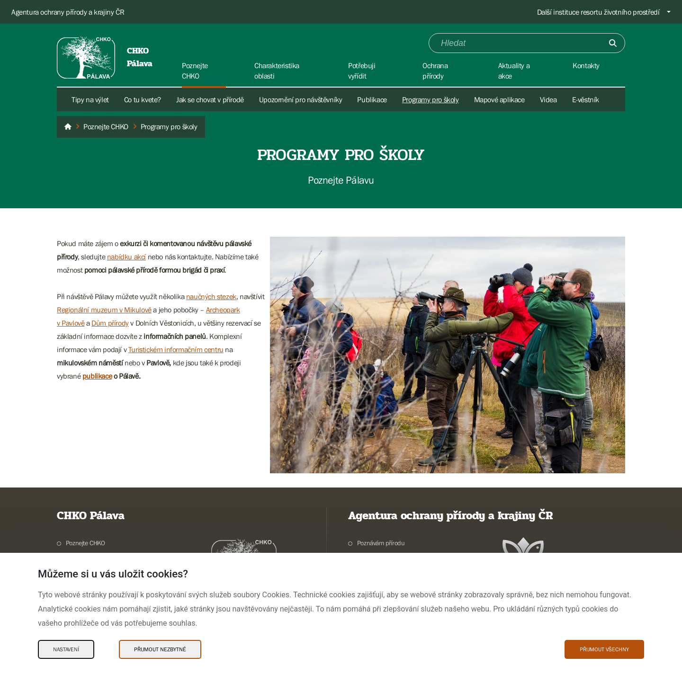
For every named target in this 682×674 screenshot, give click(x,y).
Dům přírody (110, 323)
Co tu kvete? (142, 99)
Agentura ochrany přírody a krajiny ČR (67, 12)
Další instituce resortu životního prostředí (598, 12)
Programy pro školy (430, 99)
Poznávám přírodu (381, 543)
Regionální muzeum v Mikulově (104, 309)
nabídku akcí (126, 256)
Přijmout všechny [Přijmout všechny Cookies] (604, 649)
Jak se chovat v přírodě (210, 99)
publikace (97, 376)
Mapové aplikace (499, 99)
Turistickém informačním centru (176, 349)
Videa (548, 99)
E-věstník (585, 99)
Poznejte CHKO (85, 543)
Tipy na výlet (90, 99)
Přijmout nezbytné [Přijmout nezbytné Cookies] (160, 649)
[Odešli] (613, 43)
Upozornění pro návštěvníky (300, 99)
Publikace (371, 99)
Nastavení (66, 649)
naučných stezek (211, 296)
